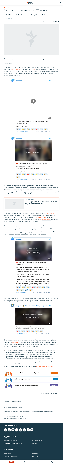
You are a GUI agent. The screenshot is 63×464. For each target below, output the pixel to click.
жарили (18, 69)
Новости (7, 7)
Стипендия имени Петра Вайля (13, 443)
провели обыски (48, 213)
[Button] (45, 22)
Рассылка (35, 453)
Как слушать (7, 453)
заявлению (15, 342)
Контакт (34, 443)
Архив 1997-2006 (37, 440)
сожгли (32, 69)
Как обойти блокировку (11, 456)
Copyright (35, 456)
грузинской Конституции (44, 366)
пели (13, 69)
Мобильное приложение (11, 440)
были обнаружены (40, 217)
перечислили (46, 219)
